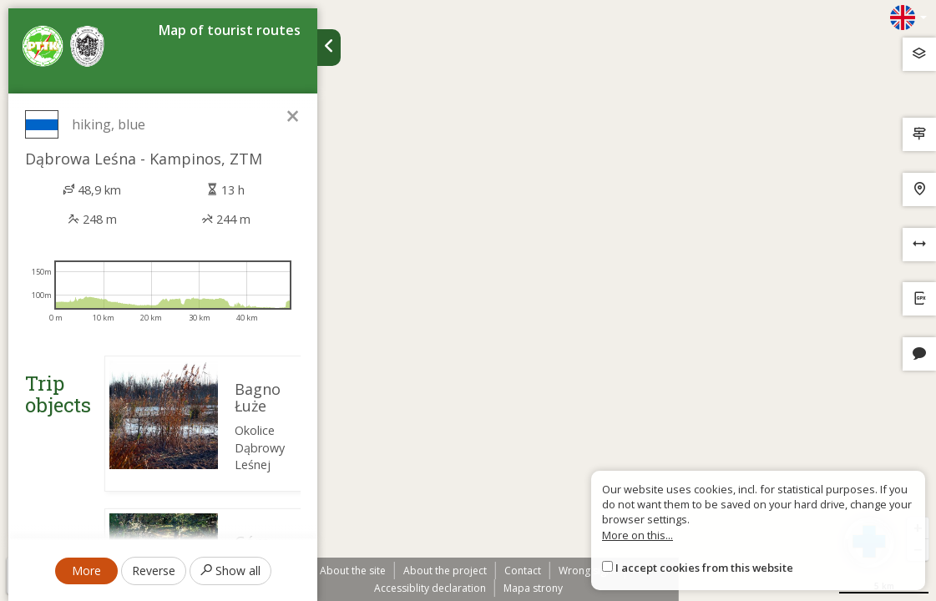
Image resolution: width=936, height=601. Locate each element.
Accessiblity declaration (430, 588)
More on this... (637, 535)
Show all (230, 570)
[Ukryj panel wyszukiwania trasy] (329, 47)
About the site (353, 570)
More (86, 570)
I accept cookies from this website (704, 567)
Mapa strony (533, 588)
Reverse (153, 570)
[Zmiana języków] (908, 17)
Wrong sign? (587, 570)
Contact (522, 570)
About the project (445, 570)
